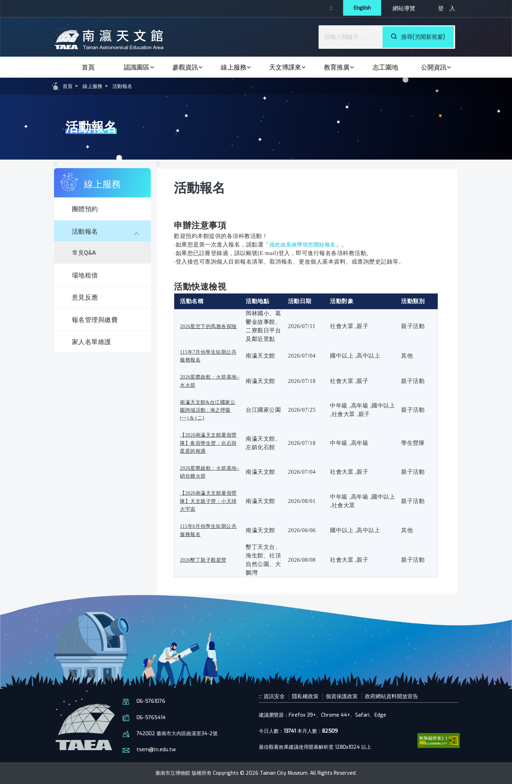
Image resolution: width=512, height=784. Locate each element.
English (360, 8)
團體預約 (87, 210)
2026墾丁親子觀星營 (206, 560)
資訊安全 (276, 696)
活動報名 (128, 86)
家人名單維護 (95, 353)
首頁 (88, 67)
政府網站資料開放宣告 (399, 696)
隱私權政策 (308, 696)
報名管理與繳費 (98, 329)
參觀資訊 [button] (188, 67)
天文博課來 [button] (288, 67)
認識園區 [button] (139, 67)
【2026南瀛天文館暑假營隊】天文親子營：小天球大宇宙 (209, 501)
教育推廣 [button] (339, 67)
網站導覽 (404, 8)
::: (326, 8)
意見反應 (87, 305)
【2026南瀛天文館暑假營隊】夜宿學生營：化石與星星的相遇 (209, 443)
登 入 (446, 8)
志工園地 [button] (385, 67)
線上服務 (95, 86)
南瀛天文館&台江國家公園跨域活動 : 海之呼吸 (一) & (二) (209, 410)
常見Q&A (87, 257)
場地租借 (87, 281)
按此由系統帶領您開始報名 (305, 245)
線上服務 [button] (236, 67)
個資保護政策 (347, 696)
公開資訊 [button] (436, 67)
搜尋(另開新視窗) (418, 37)
